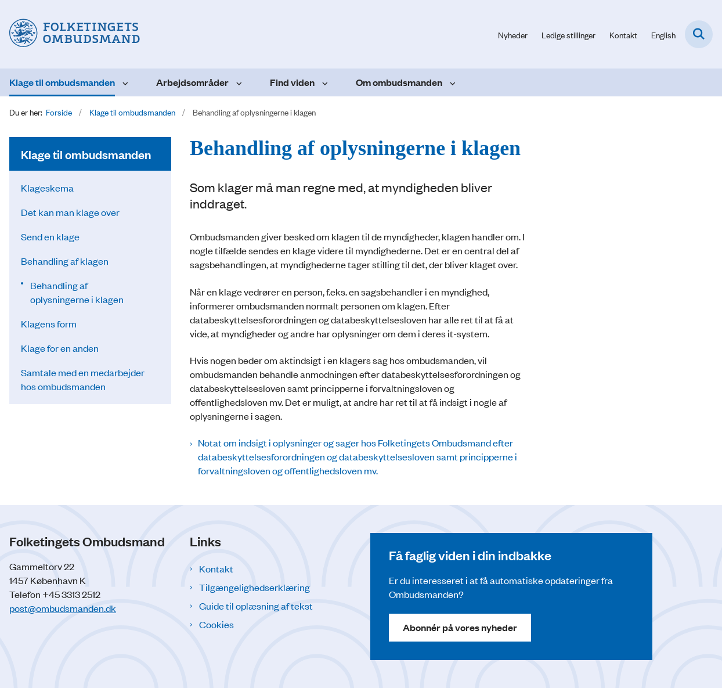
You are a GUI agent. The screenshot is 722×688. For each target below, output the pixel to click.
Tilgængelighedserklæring (254, 587)
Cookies (216, 624)
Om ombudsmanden (399, 82)
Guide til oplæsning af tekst (256, 605)
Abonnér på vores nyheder (460, 627)
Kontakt (216, 568)
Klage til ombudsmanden (62, 82)
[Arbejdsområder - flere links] (237, 82)
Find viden (292, 82)
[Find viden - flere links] (323, 82)
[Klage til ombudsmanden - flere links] (124, 82)
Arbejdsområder (192, 82)
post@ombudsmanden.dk (62, 607)
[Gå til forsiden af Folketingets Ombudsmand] (70, 34)
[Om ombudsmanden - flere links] (451, 82)
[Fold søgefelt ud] (699, 34)
